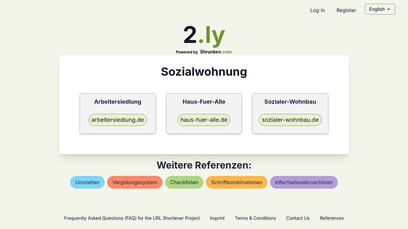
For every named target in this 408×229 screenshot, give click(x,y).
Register (346, 10)
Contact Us (298, 218)
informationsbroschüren (304, 182)
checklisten (184, 182)
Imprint (217, 218)
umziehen (87, 182)
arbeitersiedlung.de (117, 119)
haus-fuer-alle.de (203, 119)
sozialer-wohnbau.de (290, 119)
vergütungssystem (134, 182)
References (332, 218)
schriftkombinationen (236, 182)
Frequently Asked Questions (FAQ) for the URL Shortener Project (132, 218)
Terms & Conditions (255, 218)
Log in (317, 10)
